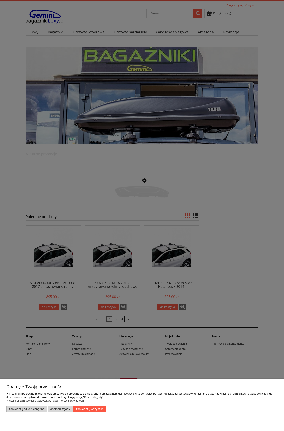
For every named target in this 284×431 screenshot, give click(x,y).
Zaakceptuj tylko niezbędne (26, 409)
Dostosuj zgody (60, 409)
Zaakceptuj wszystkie (90, 409)
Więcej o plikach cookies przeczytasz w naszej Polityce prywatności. (45, 400)
